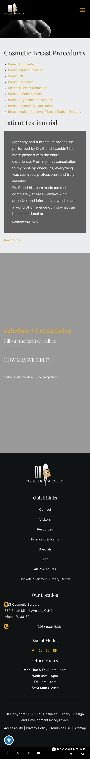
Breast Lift (15, 76)
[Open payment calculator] (69, 749)
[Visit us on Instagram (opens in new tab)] (47, 650)
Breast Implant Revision (25, 70)
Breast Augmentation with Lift (30, 100)
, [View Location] (28, 610)
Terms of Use (60, 728)
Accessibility (13, 728)
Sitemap (80, 728)
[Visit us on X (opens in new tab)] (40, 650)
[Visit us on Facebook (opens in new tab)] (33, 650)
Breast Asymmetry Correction (30, 106)
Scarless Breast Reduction (27, 88)
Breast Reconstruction (24, 94)
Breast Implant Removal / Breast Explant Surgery (44, 112)
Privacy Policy (36, 728)
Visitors (45, 519)
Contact (45, 509)
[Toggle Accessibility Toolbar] (9, 740)
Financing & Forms (45, 539)
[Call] (45, 627)
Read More (12, 240)
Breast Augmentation (23, 64)
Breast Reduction (21, 82)
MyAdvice (61, 720)
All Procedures (45, 569)
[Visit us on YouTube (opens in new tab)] (55, 650)
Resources (45, 529)
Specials (45, 549)
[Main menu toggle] (82, 10)
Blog (45, 559)
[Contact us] (82, 753)
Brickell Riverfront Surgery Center (45, 579)
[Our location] (71, 753)
